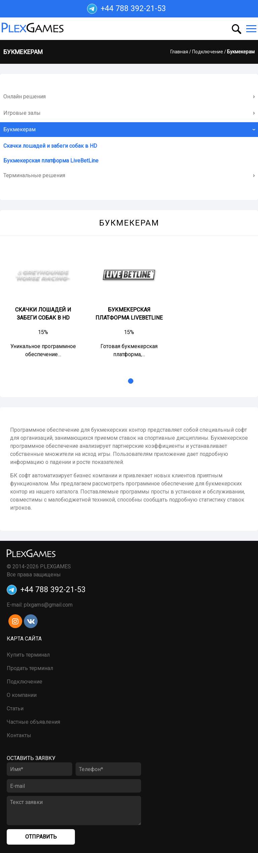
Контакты (19, 735)
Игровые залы (22, 113)
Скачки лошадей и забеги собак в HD (50, 146)
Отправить (41, 837)
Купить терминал (28, 655)
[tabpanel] (43, 303)
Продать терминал (30, 668)
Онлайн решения (24, 96)
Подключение (207, 51)
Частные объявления (33, 722)
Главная (179, 51)
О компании (22, 695)
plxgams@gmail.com (48, 605)
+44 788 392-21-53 (126, 9)
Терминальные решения (34, 175)
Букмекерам (19, 129)
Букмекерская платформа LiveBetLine (50, 160)
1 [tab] (130, 381)
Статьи (15, 708)
